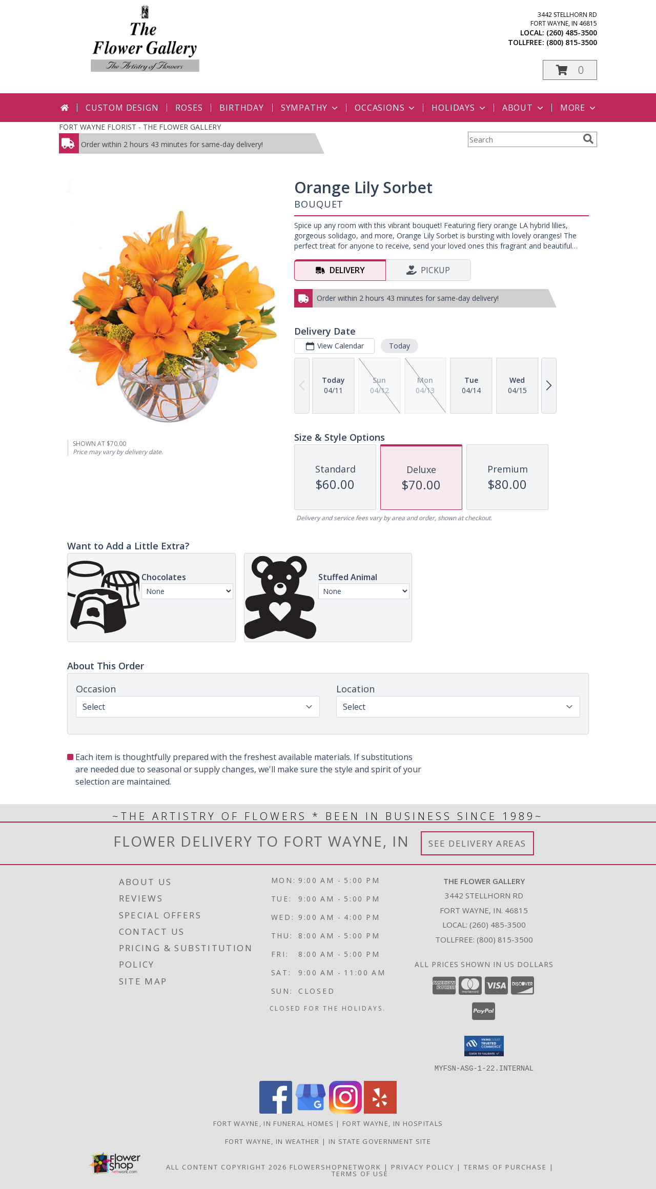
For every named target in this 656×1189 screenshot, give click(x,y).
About (523, 107)
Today (399, 346)
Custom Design (122, 107)
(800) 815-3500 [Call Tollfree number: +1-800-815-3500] (505, 939)
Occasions (386, 107)
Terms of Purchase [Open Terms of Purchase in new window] (505, 1166)
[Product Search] (523, 139)
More (579, 107)
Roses (188, 107)
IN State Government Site (380, 1140)
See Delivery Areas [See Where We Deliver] (477, 843)
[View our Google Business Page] (310, 1110)
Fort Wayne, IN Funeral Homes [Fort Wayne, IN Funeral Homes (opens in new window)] (273, 1123)
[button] (570, 70)
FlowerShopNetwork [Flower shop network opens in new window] (335, 1166)
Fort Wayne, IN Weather (272, 1140)
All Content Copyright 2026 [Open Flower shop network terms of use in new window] (226, 1166)
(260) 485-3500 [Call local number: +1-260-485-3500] (571, 32)
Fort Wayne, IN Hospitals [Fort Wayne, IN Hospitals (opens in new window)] (392, 1123)
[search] (588, 139)
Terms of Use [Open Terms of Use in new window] (360, 1173)
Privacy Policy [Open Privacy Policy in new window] (422, 1166)
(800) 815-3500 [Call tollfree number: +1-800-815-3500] (571, 42)
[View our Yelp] (380, 1110)
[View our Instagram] (345, 1110)
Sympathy (310, 107)
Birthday (241, 107)
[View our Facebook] (275, 1110)
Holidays (459, 107)
